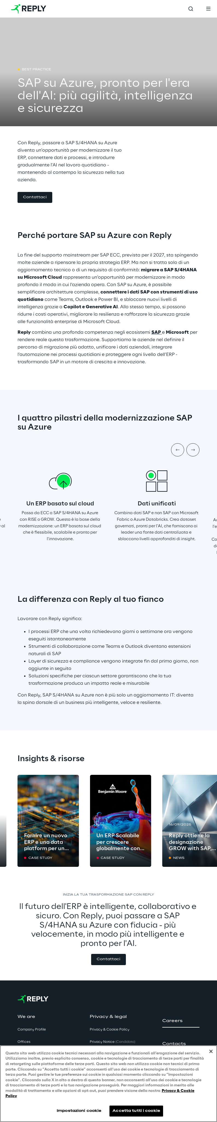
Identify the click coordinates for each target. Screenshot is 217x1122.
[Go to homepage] (28, 9)
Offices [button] (24, 1042)
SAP (156, 332)
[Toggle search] (190, 9)
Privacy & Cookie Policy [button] (109, 1029)
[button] (35, 197)
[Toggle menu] (208, 9)
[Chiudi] (211, 1051)
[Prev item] (177, 449)
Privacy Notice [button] (112, 1042)
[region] (108, 1083)
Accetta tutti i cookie (136, 1111)
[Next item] (192, 449)
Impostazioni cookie (79, 1111)
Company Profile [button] (32, 1029)
